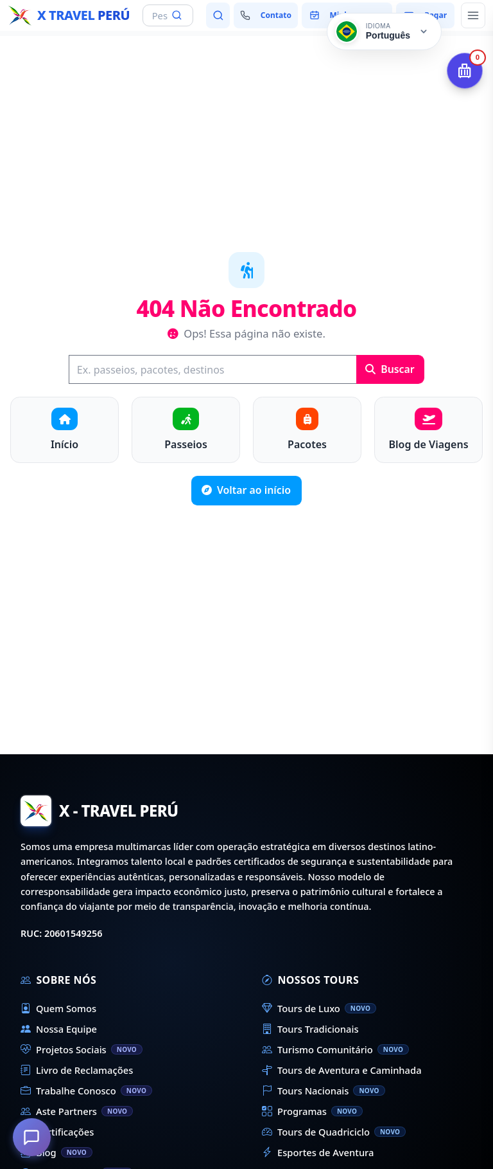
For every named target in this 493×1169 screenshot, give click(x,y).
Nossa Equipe (59, 1028)
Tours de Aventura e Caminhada (342, 1070)
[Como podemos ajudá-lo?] (32, 1137)
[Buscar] (212, 369)
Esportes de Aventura (318, 1152)
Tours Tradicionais (310, 1028)
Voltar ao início (246, 490)
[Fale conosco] (265, 15)
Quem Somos (58, 1008)
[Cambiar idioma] (384, 31)
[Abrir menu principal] (473, 15)
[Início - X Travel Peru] (69, 15)
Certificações (57, 1131)
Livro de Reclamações (77, 1070)
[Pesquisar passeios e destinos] (218, 15)
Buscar (390, 369)
